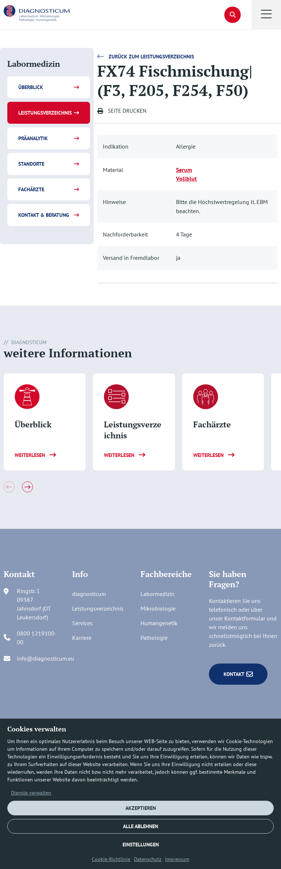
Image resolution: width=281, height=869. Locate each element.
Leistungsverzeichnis (45, 112)
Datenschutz (147, 859)
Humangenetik (158, 623)
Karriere (81, 637)
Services (82, 623)
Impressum (177, 859)
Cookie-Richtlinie (111, 859)
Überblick (30, 87)
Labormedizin (157, 593)
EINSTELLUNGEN (141, 844)
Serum (184, 169)
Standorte (31, 164)
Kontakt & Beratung (43, 215)
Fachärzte (31, 189)
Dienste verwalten (31, 792)
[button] (266, 14)
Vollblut (186, 178)
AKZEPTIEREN (140, 808)
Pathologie (154, 637)
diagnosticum (89, 593)
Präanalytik (33, 138)
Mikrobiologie (158, 608)
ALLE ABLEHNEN (140, 826)
